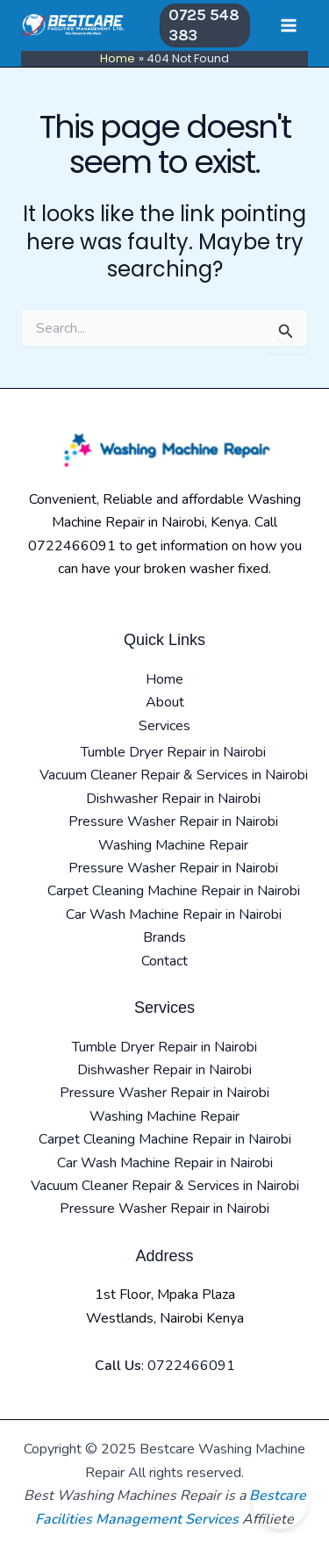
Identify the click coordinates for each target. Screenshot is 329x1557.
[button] (205, 26)
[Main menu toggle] (288, 25)
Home (164, 679)
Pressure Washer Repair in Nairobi (173, 821)
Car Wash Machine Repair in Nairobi (174, 914)
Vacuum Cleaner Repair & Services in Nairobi (173, 775)
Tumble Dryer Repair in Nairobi (173, 752)
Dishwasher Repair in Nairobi (173, 798)
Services (164, 725)
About (165, 702)
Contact (164, 961)
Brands (164, 937)
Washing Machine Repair (173, 845)
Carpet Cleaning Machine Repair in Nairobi (173, 890)
